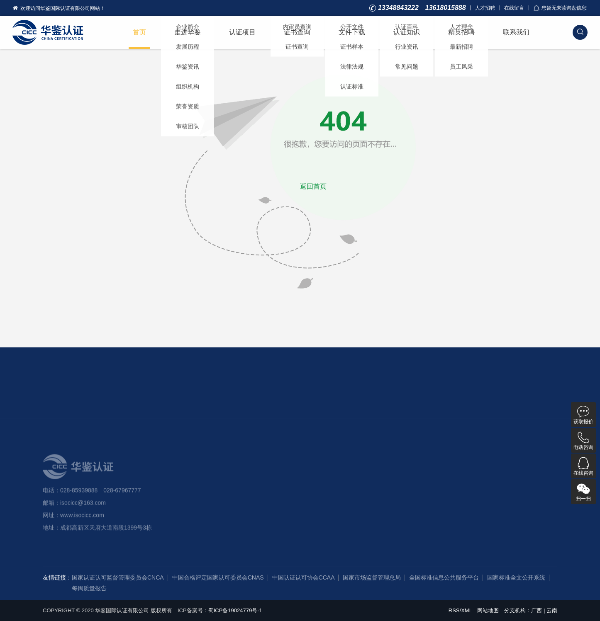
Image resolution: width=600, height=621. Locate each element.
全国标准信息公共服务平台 (444, 577)
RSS (454, 610)
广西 (536, 610)
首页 (139, 32)
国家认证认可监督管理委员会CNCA (118, 577)
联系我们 (516, 32)
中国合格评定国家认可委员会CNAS (218, 577)
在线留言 (514, 8)
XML (466, 610)
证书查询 (297, 32)
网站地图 (488, 610)
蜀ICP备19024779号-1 (235, 610)
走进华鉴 (187, 32)
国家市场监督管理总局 (372, 577)
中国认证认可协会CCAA (303, 577)
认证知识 (406, 32)
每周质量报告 (89, 588)
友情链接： (57, 577)
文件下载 (352, 32)
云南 (551, 610)
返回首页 (313, 186)
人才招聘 (485, 8)
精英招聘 (461, 32)
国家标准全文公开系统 (516, 577)
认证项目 (242, 32)
